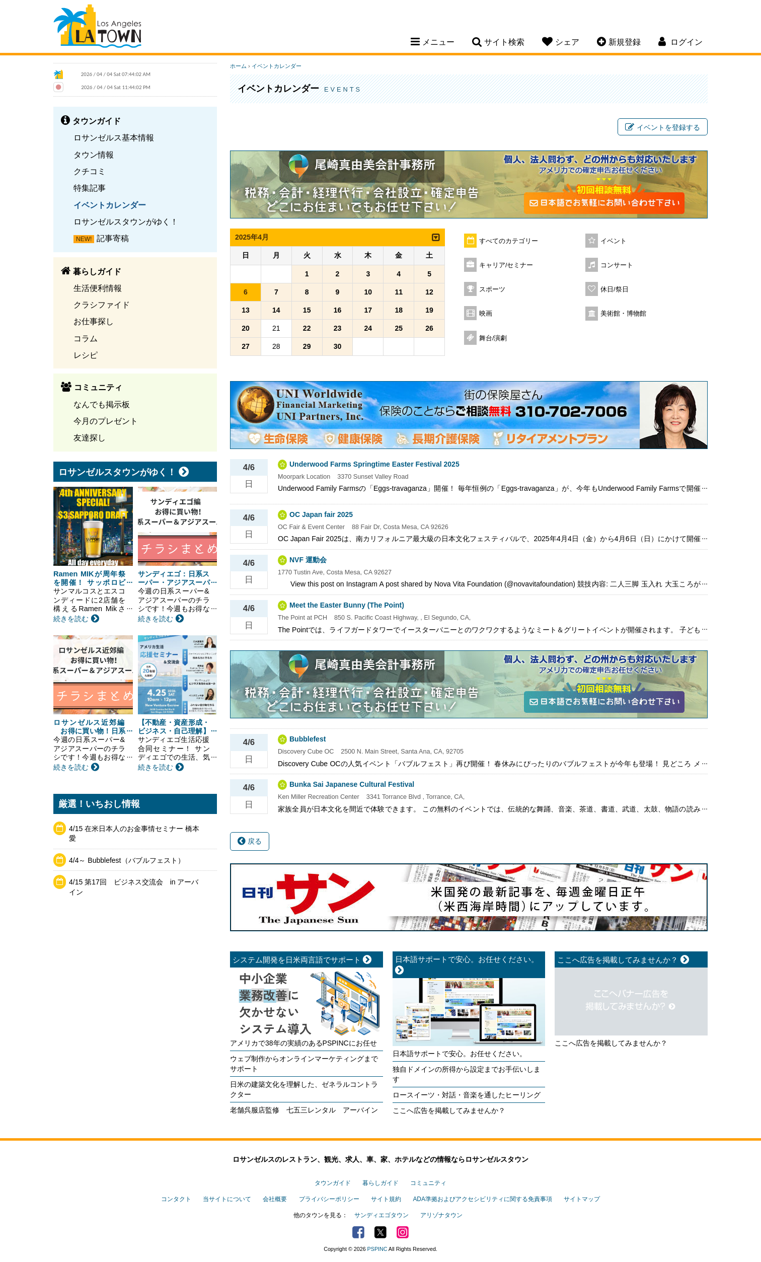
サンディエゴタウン (381, 1215)
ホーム (238, 66)
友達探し (89, 437)
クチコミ (89, 171)
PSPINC (377, 1249)
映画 (485, 313)
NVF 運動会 (308, 560)
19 (429, 310)
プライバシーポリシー (329, 1199)
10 (368, 292)
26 (429, 328)
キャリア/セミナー (506, 265)
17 (368, 310)
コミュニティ (428, 1182)
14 (276, 310)
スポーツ (492, 289)
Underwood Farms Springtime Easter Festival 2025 (374, 464)
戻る (250, 841)
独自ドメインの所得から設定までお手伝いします (467, 1074)
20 (246, 328)
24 (368, 328)
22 (307, 328)
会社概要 (275, 1199)
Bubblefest (307, 739)
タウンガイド (333, 1182)
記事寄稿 (113, 238)
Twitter (380, 1232)
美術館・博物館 (623, 313)
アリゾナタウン (441, 1215)
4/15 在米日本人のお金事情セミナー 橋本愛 (134, 834)
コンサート (616, 265)
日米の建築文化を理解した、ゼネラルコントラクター (304, 1089)
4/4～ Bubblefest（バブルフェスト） (127, 860)
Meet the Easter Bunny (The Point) (346, 605)
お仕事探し (93, 321)
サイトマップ (582, 1199)
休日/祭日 (614, 289)
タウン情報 (93, 154)
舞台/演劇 (493, 338)
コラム (85, 338)
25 (399, 328)
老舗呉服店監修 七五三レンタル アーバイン (304, 1110)
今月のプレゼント (105, 420)
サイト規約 (386, 1199)
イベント (613, 241)
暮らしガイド (380, 1182)
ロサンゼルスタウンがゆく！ (125, 221)
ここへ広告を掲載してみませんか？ (449, 1110)
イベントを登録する (662, 127)
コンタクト (176, 1199)
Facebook (358, 1232)
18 (399, 310)
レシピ (85, 354)
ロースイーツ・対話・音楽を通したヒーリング (467, 1095)
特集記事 (89, 187)
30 (338, 346)
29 (307, 346)
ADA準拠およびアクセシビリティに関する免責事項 (482, 1199)
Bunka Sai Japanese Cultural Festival (351, 784)
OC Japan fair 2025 (321, 514)
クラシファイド (101, 304)
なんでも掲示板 (101, 404)
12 (429, 292)
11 (399, 292)
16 (338, 310)
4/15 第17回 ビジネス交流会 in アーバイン (134, 887)
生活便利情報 (97, 287)
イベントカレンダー (109, 204)
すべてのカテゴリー (508, 241)
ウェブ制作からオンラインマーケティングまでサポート (304, 1064)
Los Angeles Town (97, 28)
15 (307, 310)
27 (246, 346)
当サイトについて (227, 1199)
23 (338, 328)
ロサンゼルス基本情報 (113, 137)
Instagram (403, 1232)
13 (246, 310)
